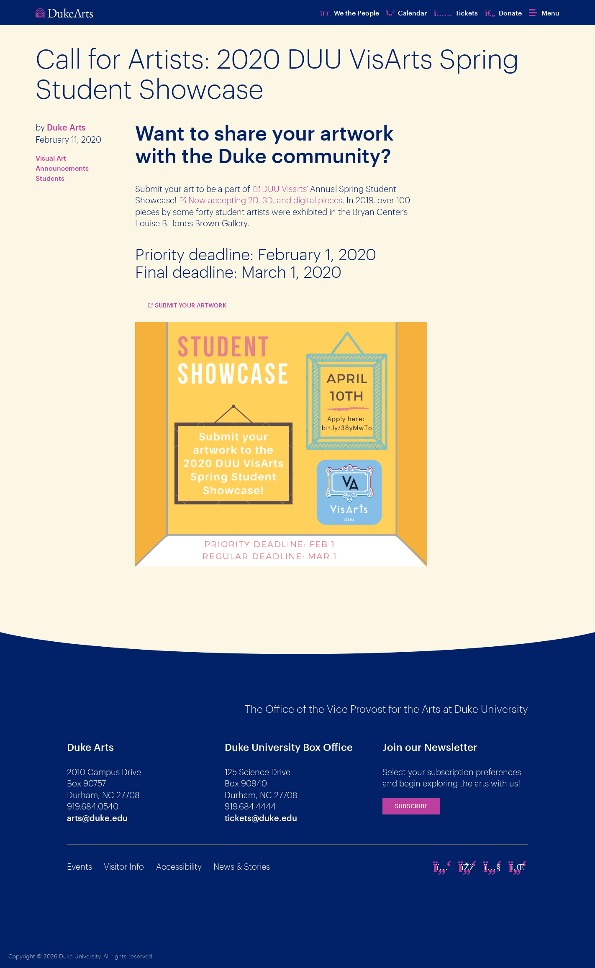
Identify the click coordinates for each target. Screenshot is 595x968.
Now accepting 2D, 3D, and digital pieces (265, 200)
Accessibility (179, 866)
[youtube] (492, 866)
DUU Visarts (284, 189)
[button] (544, 12)
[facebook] (467, 866)
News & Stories (241, 866)
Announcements (62, 168)
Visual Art (51, 158)
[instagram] (442, 866)
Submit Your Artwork (191, 305)
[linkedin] (517, 866)
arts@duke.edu (97, 818)
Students (50, 178)
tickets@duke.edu (261, 818)
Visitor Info (124, 866)
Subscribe (411, 805)
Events (79, 866)
